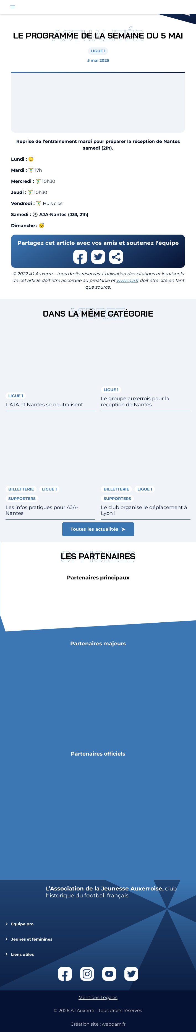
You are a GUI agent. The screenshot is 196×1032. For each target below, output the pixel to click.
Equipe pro (22, 924)
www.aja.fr (127, 280)
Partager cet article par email (116, 257)
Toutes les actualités (94, 529)
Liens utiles (22, 954)
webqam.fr (114, 1024)
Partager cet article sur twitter (98, 257)
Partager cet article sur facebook (80, 257)
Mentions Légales (98, 997)
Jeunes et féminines (31, 939)
